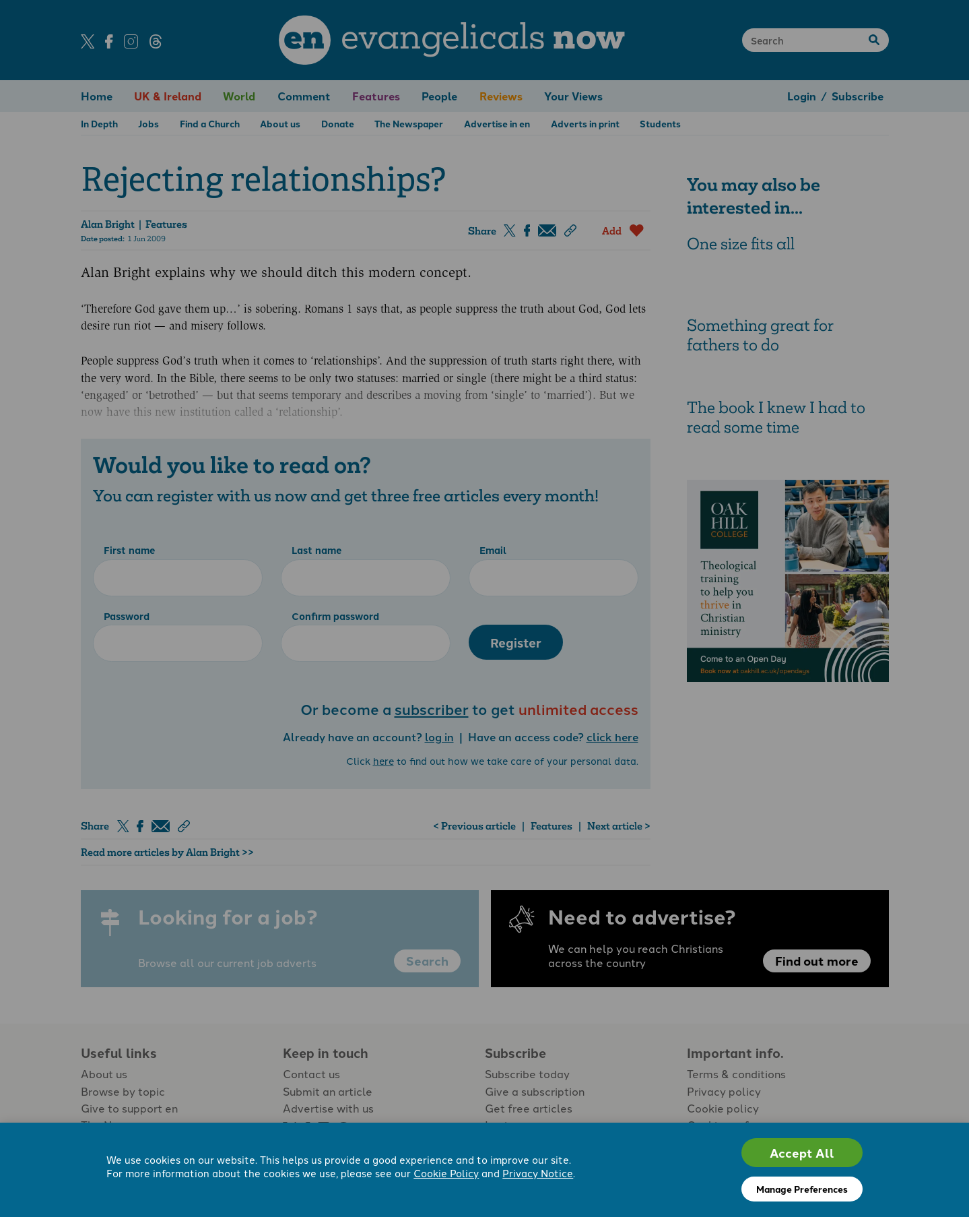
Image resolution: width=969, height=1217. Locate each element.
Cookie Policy (446, 1173)
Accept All (802, 1153)
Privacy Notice (537, 1173)
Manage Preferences (802, 1188)
